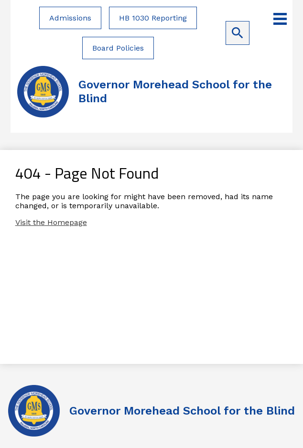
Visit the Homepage (51, 222)
